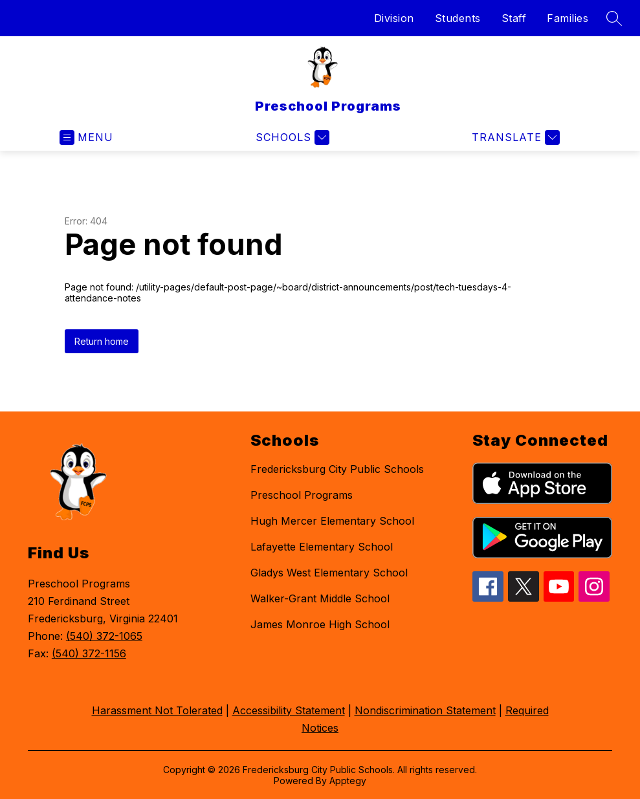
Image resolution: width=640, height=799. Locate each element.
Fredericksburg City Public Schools (337, 469)
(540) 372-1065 (104, 635)
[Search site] (614, 18)
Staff (514, 18)
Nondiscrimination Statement (425, 710)
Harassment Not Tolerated (157, 710)
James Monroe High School (320, 624)
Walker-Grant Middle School (320, 598)
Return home (101, 341)
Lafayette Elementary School (321, 546)
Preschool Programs (301, 494)
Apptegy (347, 780)
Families (567, 18)
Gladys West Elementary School (329, 572)
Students (458, 18)
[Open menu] (86, 137)
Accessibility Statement (288, 710)
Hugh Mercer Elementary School (332, 520)
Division (394, 18)
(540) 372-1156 (89, 653)
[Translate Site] (514, 137)
